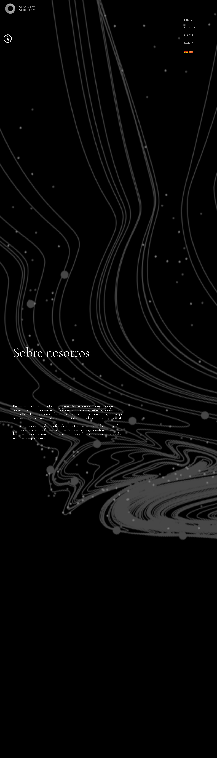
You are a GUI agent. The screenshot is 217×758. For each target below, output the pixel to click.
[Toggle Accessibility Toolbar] (8, 38)
